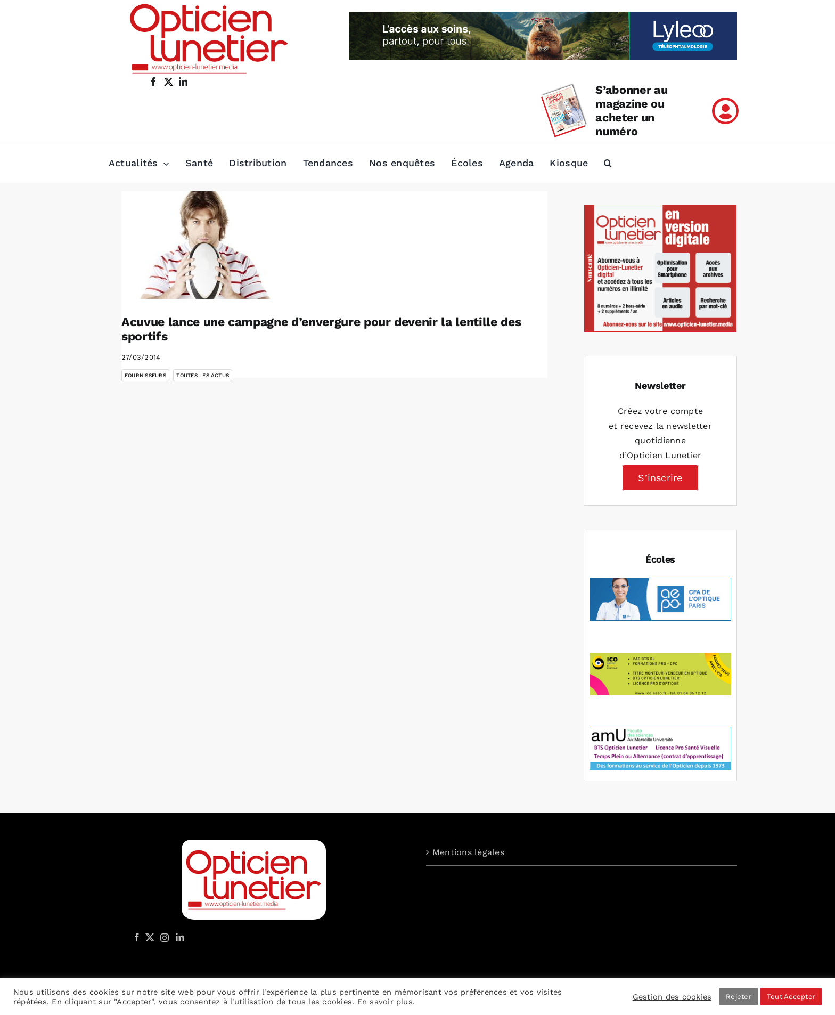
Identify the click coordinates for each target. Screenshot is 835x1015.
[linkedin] (183, 81)
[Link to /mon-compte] (725, 111)
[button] (608, 163)
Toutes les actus (202, 375)
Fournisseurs (145, 375)
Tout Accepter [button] (791, 997)
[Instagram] (163, 937)
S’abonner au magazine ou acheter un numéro (631, 110)
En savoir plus (385, 1001)
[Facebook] (137, 937)
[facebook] (153, 81)
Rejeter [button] (738, 997)
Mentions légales (468, 852)
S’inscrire (660, 477)
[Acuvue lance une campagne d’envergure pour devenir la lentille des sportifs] (206, 245)
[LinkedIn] (180, 937)
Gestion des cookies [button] (672, 997)
